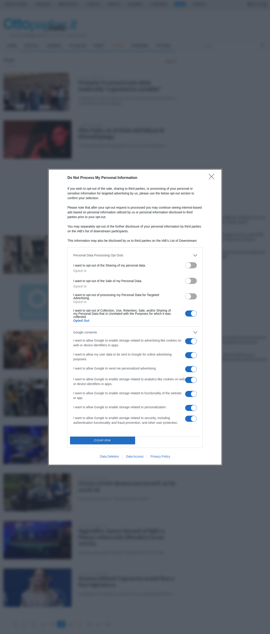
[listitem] (135, 255)
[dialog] (135, 317)
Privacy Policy (160, 456)
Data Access (134, 456)
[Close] (213, 178)
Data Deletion (109, 456)
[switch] (191, 265)
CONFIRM (102, 440)
